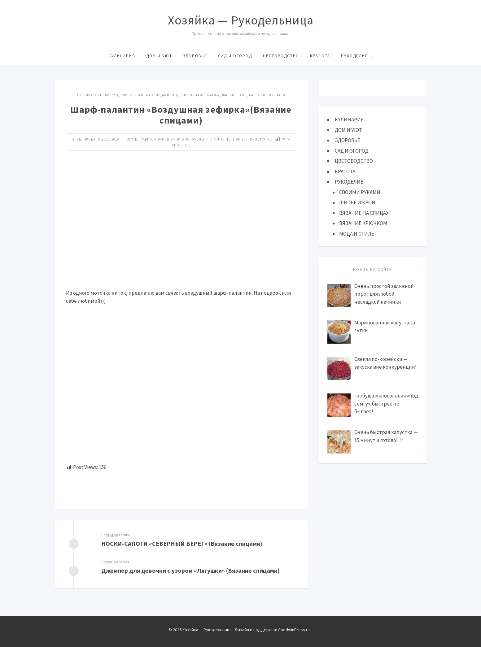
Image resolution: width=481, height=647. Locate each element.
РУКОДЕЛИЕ (354, 56)
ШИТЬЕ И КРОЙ (357, 202)
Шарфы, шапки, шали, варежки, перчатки (246, 95)
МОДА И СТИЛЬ (356, 233)
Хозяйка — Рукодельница (240, 20)
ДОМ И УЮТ (159, 56)
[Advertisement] (181, 232)
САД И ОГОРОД (235, 56)
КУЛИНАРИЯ (122, 56)
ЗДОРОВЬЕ (195, 56)
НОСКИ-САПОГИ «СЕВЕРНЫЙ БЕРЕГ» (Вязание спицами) (181, 543)
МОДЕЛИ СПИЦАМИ (188, 95)
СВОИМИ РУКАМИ (359, 192)
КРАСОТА (320, 56)
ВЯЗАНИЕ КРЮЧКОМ (363, 223)
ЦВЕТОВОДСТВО (281, 56)
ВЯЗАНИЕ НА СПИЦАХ (364, 213)
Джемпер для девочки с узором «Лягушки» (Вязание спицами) (190, 570)
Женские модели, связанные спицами (132, 95)
